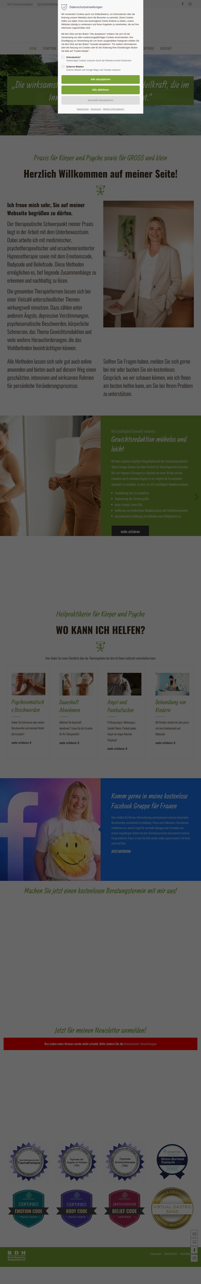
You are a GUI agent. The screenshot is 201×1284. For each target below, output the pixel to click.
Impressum (96, 109)
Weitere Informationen (113, 109)
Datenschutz (83, 109)
